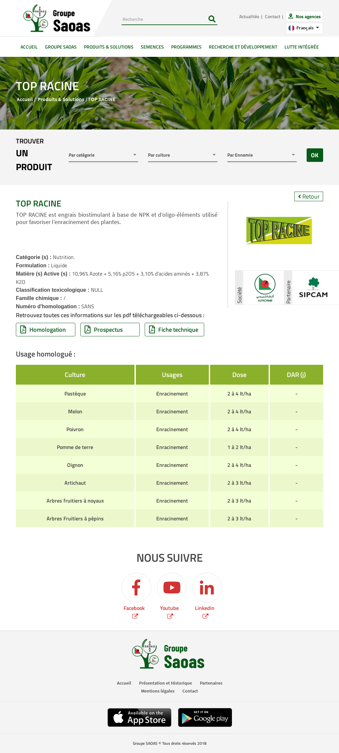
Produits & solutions (108, 46)
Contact (272, 16)
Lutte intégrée (301, 46)
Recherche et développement (243, 46)
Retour (309, 196)
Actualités (249, 16)
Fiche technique (173, 329)
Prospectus (104, 329)
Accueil (30, 46)
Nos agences (308, 16)
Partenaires (211, 683)
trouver (37, 155)
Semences (152, 46)
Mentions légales (157, 691)
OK (315, 155)
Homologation (43, 329)
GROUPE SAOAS (61, 46)
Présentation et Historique (165, 683)
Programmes (186, 46)
